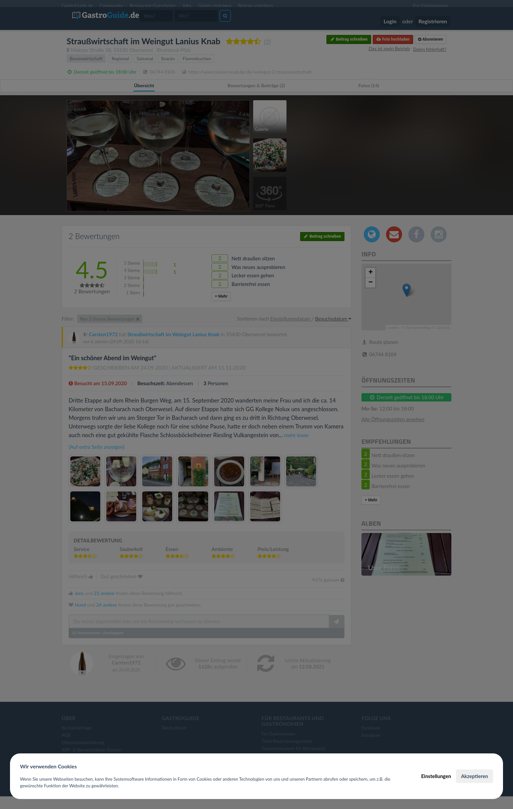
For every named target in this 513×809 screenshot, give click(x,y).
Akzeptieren (474, 776)
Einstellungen (436, 776)
